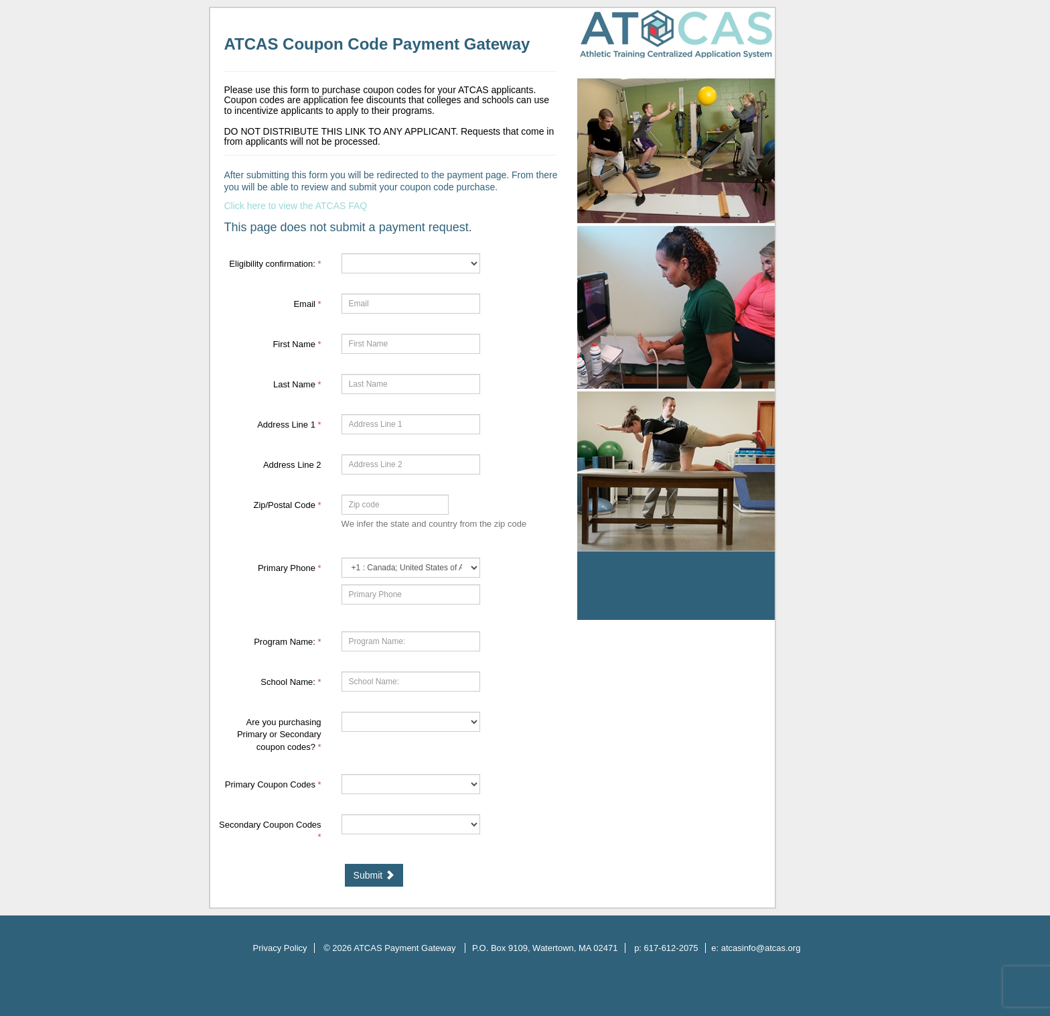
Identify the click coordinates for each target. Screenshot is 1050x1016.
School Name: (290, 682)
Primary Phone (289, 568)
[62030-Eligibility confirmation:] (411, 263)
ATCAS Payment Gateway (406, 948)
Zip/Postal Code (287, 505)
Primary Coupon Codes (273, 784)
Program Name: (287, 642)
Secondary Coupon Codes (270, 831)
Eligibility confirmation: (275, 264)
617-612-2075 (671, 948)
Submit (374, 875)
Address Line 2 (292, 465)
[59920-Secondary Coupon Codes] (411, 824)
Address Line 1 (289, 425)
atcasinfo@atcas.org (761, 948)
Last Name (297, 384)
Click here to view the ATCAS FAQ (296, 205)
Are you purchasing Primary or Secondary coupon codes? (279, 734)
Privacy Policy (280, 948)
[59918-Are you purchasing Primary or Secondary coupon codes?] (411, 722)
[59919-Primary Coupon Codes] (411, 784)
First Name (297, 344)
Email (307, 304)
